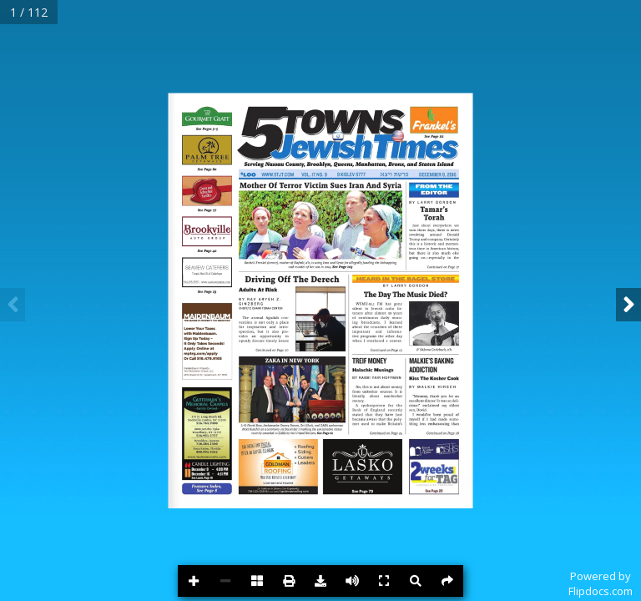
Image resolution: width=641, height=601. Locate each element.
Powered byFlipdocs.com (600, 583)
